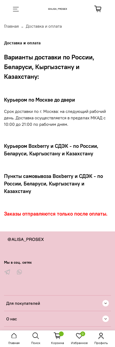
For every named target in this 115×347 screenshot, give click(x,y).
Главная (11, 26)
